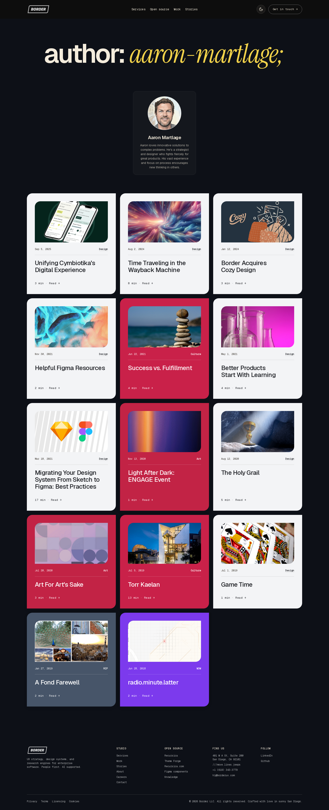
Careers (121, 777)
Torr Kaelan (144, 584)
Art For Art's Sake (59, 584)
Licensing (58, 801)
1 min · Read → (140, 500)
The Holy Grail (240, 472)
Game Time (236, 584)
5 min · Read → (233, 500)
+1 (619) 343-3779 (225, 770)
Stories (191, 9)
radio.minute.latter (153, 682)
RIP (105, 668)
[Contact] (285, 9)
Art (199, 459)
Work (177, 9)
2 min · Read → (47, 388)
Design (103, 249)
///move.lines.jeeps (226, 764)
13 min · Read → (141, 597)
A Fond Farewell (57, 682)
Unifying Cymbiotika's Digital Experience (65, 266)
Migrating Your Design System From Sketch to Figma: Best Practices (67, 479)
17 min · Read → (48, 500)
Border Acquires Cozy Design (243, 266)
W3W (199, 668)
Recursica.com (174, 766)
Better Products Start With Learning (248, 371)
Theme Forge (172, 761)
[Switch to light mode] (261, 9)
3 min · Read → (47, 283)
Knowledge (171, 777)
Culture (196, 354)
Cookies (74, 801)
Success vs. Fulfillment (160, 368)
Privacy (32, 801)
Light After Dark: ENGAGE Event (151, 476)
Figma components (176, 771)
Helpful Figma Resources (70, 368)
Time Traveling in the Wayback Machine (157, 266)
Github (265, 761)
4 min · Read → (140, 388)
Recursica (171, 755)
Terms (44, 801)
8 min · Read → (140, 283)
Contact (121, 782)
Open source (159, 9)
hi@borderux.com (224, 775)
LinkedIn (267, 755)
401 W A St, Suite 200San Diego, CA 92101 (228, 757)
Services (138, 9)
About (120, 771)
